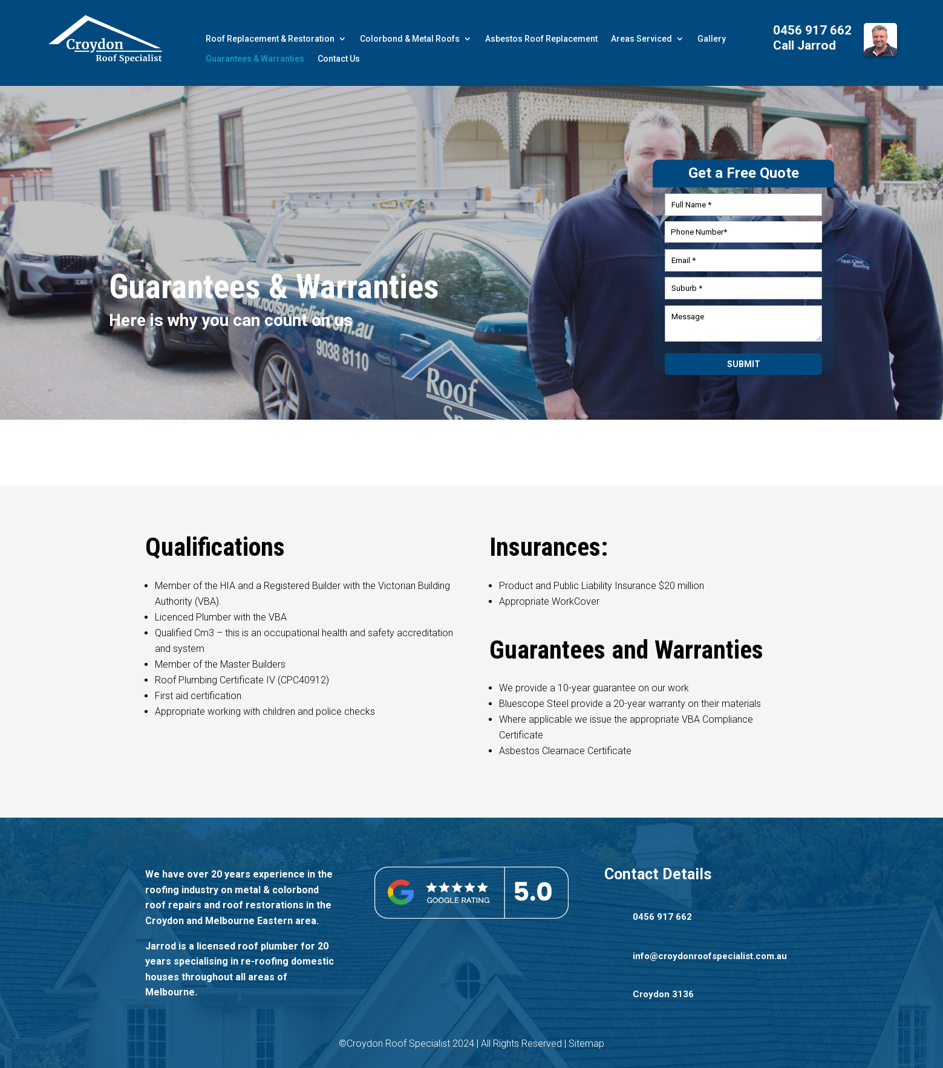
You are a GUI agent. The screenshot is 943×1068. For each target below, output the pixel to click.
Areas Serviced (641, 39)
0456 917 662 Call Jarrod (812, 38)
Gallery (711, 39)
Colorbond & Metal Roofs (410, 39)
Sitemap (586, 1043)
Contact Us (339, 58)
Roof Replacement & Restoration (270, 39)
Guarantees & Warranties (255, 58)
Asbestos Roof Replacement (541, 39)
